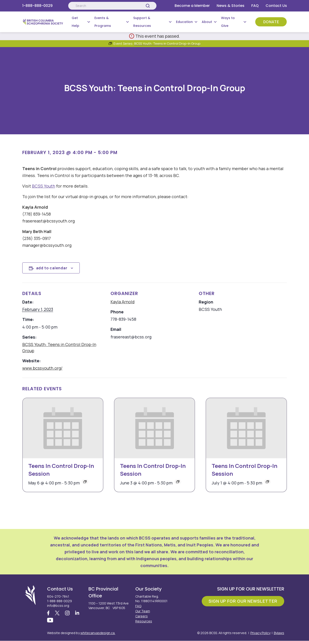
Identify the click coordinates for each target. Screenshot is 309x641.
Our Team (142, 611)
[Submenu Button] (88, 22)
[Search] (147, 5)
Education (184, 22)
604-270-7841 (58, 596)
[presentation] (63, 428)
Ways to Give (228, 22)
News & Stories (230, 5)
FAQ (255, 5)
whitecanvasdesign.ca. (97, 633)
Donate (271, 21)
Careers (141, 616)
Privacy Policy (260, 633)
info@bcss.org (58, 605)
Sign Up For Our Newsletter (243, 601)
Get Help (75, 22)
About (207, 22)
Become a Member (192, 5)
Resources (143, 621)
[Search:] (112, 6)
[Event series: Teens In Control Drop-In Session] (85, 481)
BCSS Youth (43, 186)
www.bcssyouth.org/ (42, 368)
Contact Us (276, 5)
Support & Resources (142, 22)
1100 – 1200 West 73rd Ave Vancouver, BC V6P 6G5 (108, 605)
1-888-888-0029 (37, 5)
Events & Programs (102, 22)
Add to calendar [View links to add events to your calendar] (52, 267)
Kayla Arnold (123, 301)
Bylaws (279, 633)
